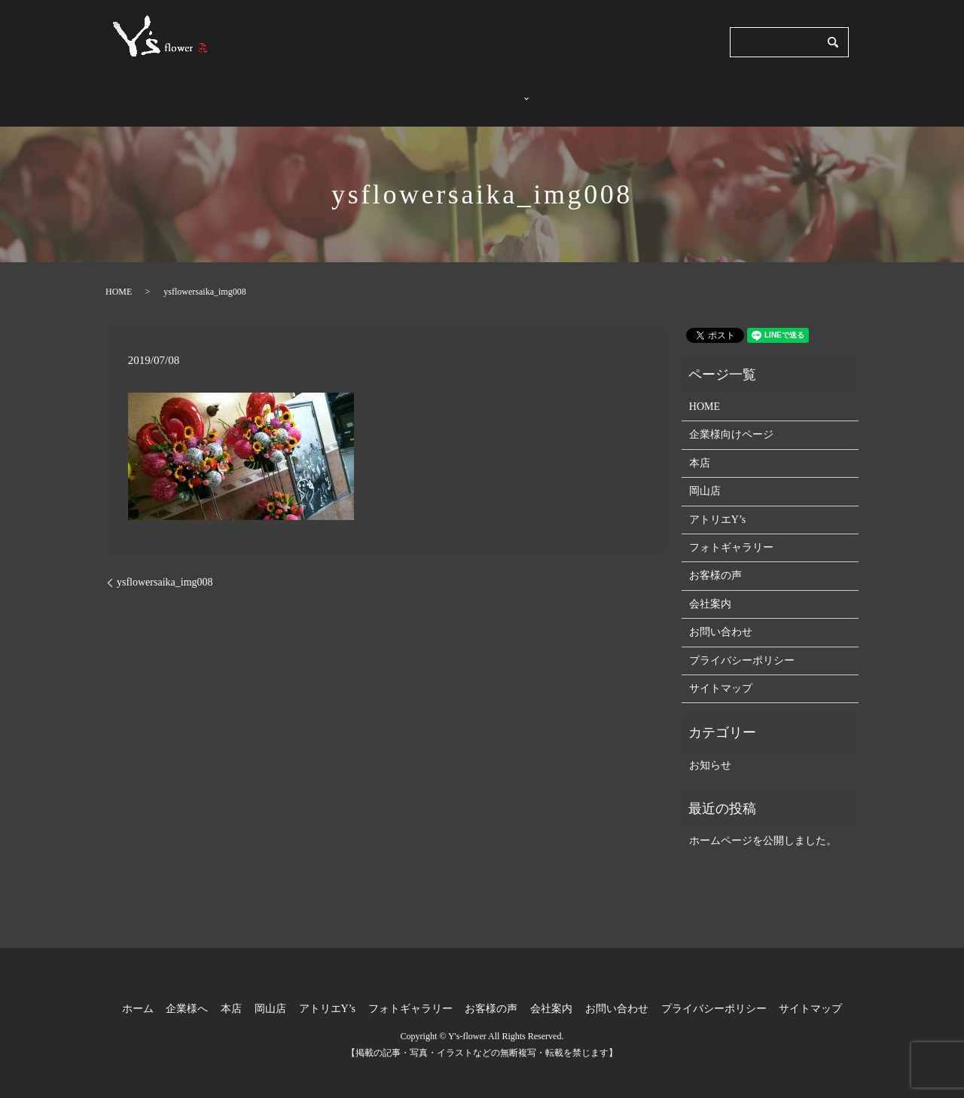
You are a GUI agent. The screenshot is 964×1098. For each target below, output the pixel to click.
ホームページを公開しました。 (763, 826)
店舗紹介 (495, 92)
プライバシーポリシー (742, 645)
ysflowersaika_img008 (165, 567)
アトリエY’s (717, 505)
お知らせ (710, 751)
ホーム (373, 92)
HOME (118, 277)
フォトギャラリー (584, 92)
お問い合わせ (816, 92)
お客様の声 (674, 92)
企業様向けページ (731, 420)
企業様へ (431, 92)
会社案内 (742, 92)
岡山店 (705, 476)
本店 (699, 448)
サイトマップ (720, 674)
